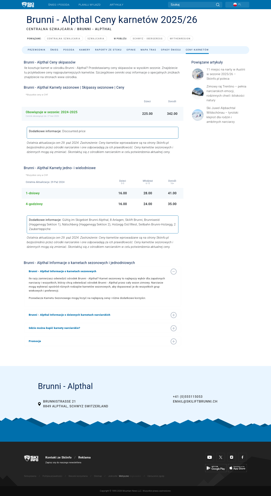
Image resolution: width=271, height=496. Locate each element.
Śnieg (54, 50)
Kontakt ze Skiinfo (58, 457)
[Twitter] (220, 457)
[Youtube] (209, 457)
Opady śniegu (171, 50)
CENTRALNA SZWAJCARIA (49, 29)
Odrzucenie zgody (155, 476)
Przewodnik (36, 50)
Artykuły (116, 4)
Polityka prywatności (52, 476)
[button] (98, 271)
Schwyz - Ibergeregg (148, 38)
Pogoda (68, 50)
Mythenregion (180, 38)
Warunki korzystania (78, 476)
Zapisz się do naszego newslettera (63, 462)
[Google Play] (215, 468)
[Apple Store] (237, 468)
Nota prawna (30, 476)
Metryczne (124, 476)
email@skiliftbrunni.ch (195, 401)
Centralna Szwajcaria (63, 38)
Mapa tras (148, 50)
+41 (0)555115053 (188, 397)
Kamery (84, 50)
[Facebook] (242, 457)
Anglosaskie (135, 476)
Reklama (84, 457)
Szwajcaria (96, 38)
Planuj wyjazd (90, 4)
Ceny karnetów (197, 50)
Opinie (131, 50)
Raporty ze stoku (108, 50)
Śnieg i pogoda (58, 4)
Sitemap (98, 476)
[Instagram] (231, 457)
